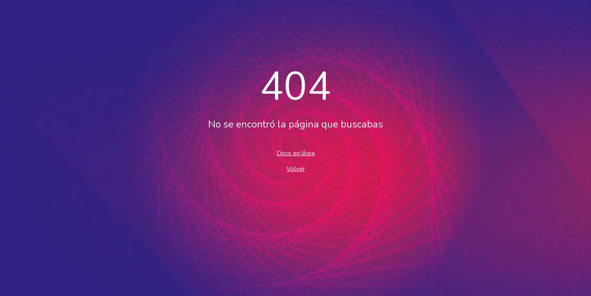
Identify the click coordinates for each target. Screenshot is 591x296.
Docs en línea (296, 153)
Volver (295, 168)
